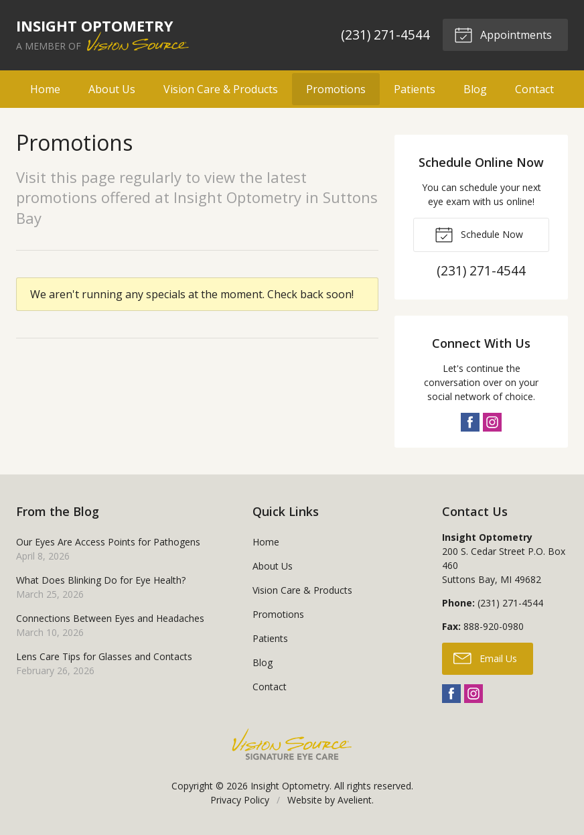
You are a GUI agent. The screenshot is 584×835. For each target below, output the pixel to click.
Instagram (492, 422)
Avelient (355, 799)
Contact (534, 89)
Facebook (470, 422)
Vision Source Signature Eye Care (292, 744)
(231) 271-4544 (385, 34)
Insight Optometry (290, 785)
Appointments (503, 34)
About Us (111, 89)
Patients (414, 89)
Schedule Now (479, 233)
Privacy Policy (239, 799)
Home (45, 89)
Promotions (336, 89)
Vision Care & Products (220, 89)
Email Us (485, 657)
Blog (475, 89)
